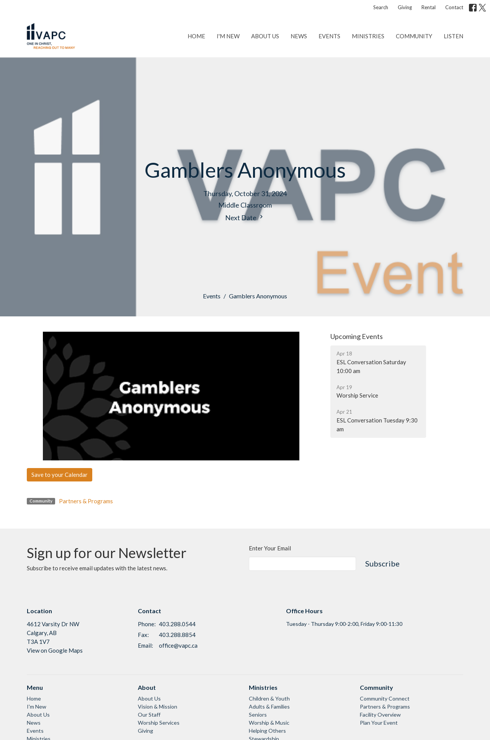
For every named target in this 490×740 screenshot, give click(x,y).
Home (196, 36)
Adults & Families (269, 706)
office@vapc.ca (178, 645)
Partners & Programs (86, 501)
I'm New (228, 36)
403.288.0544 (177, 623)
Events (329, 36)
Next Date (245, 217)
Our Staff (149, 714)
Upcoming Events (356, 336)
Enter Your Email (270, 548)
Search (380, 7)
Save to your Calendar (59, 474)
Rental (428, 7)
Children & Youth (269, 698)
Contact (454, 7)
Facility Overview (380, 714)
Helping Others (267, 730)
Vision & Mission (157, 706)
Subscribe (382, 563)
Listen (453, 36)
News (299, 36)
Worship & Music (269, 722)
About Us (265, 36)
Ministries (368, 36)
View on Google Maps (55, 650)
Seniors (258, 714)
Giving (405, 7)
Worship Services (159, 722)
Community (414, 36)
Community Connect (385, 698)
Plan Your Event (379, 722)
